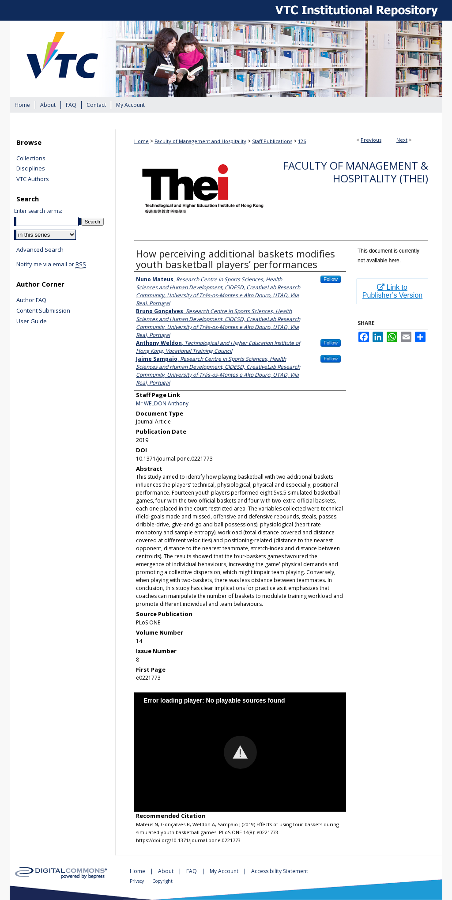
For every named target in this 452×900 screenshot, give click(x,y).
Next (401, 139)
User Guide (31, 321)
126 (302, 141)
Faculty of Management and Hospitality (200, 141)
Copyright (162, 881)
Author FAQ (31, 300)
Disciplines (30, 168)
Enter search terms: (38, 211)
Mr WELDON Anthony (162, 403)
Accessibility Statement (279, 871)
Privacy (137, 881)
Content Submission (43, 310)
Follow (331, 279)
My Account (225, 871)
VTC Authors (32, 179)
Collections (30, 158)
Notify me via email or (51, 264)
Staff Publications (272, 141)
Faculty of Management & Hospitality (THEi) (355, 171)
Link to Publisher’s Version (392, 291)
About (166, 871)
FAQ (192, 871)
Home (141, 141)
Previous (371, 139)
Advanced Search (40, 249)
